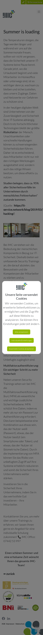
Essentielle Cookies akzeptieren (21, 349)
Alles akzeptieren (21, 332)
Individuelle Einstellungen (21, 340)
